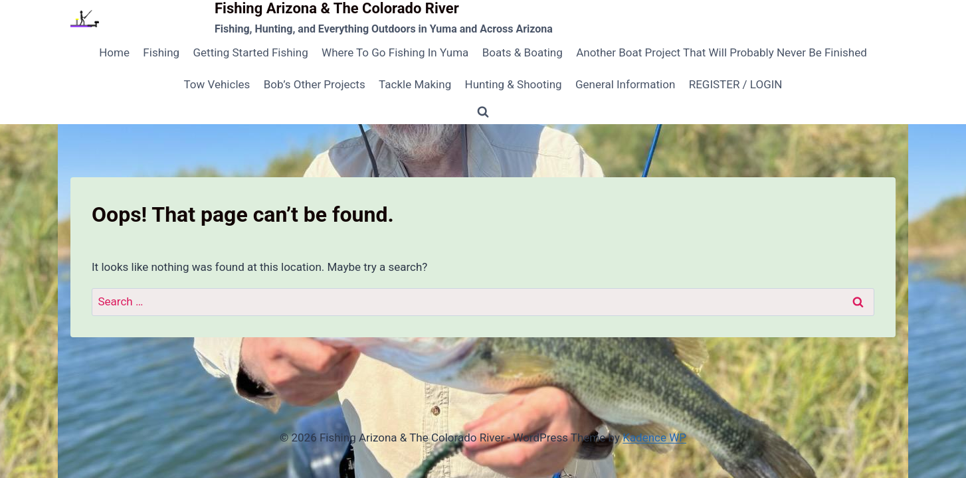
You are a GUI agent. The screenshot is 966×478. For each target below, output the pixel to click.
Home (114, 52)
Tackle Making (415, 84)
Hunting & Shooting (513, 84)
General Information (625, 84)
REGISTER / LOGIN (736, 84)
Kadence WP (654, 437)
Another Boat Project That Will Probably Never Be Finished (721, 52)
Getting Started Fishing (250, 52)
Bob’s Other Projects (314, 84)
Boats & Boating (522, 52)
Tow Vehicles (217, 84)
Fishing (161, 52)
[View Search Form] (483, 112)
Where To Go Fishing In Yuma (395, 52)
